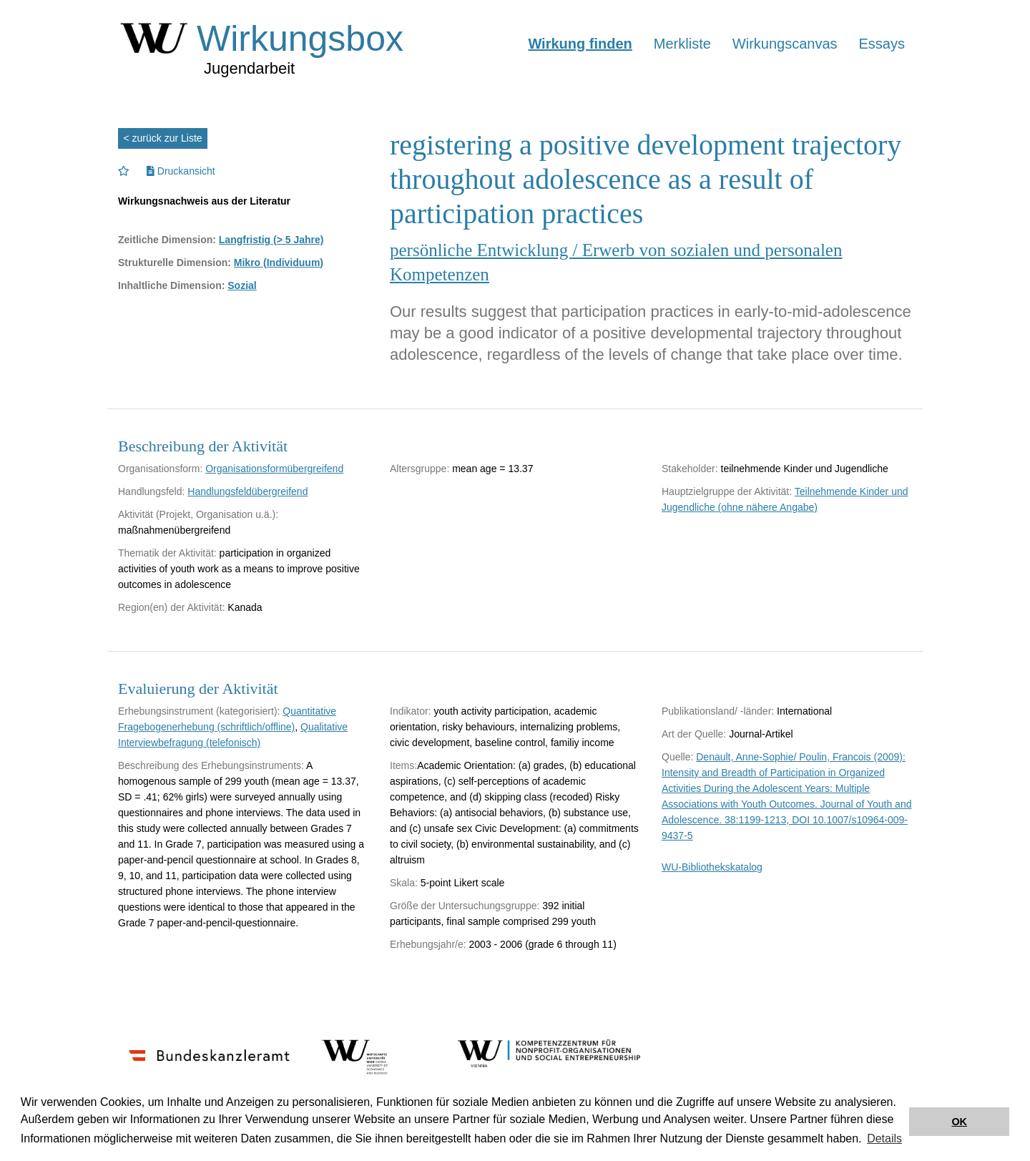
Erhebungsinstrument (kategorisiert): (199, 711)
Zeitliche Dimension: (167, 239)
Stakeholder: (690, 468)
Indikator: (410, 711)
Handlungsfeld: (151, 491)
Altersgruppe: (419, 468)
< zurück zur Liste (163, 138)
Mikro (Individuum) (278, 262)
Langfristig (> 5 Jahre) (271, 239)
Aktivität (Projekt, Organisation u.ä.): (198, 514)
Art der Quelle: (694, 734)
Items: (403, 765)
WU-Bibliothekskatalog (712, 867)
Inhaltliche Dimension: (171, 285)
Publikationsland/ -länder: (718, 711)
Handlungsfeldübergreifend (247, 491)
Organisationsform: (160, 468)
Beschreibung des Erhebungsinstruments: (211, 765)
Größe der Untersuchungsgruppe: (464, 905)
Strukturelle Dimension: (174, 262)
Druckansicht (181, 171)
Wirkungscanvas (785, 44)
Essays (882, 44)
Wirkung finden (580, 44)
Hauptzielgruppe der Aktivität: (727, 491)
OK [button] (959, 1121)
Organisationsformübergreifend (274, 468)
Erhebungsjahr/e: (428, 944)
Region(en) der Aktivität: (171, 607)
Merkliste (682, 44)
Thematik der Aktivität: (167, 553)
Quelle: (677, 757)
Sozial (241, 285)
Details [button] (884, 1138)
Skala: (404, 882)
